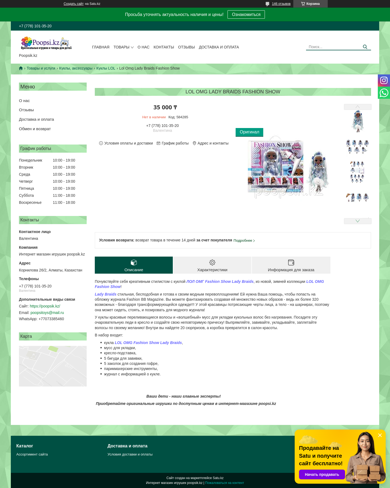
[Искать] (365, 47)
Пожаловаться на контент (224, 483)
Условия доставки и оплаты (130, 454)
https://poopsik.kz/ (45, 306)
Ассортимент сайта (32, 454)
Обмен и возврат (35, 128)
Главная (100, 47)
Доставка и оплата (219, 47)
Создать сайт (74, 4)
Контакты (164, 47)
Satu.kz (218, 478)
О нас (144, 47)
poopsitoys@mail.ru (47, 312)
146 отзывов (281, 4)
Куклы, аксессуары (76, 68)
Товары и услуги (41, 68)
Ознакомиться (246, 14)
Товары (121, 47)
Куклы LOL (105, 68)
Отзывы (186, 47)
